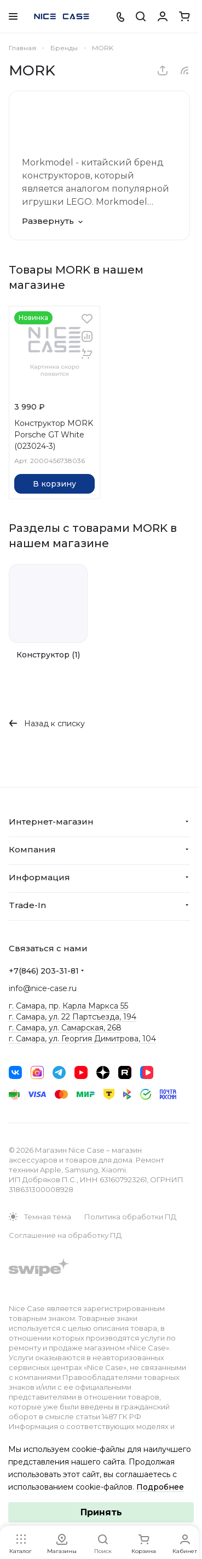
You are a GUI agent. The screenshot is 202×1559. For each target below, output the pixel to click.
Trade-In (27, 905)
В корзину (54, 484)
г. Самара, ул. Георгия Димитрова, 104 (82, 1039)
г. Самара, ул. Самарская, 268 (65, 1028)
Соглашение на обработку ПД (65, 1235)
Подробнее (160, 1487)
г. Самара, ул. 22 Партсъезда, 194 (72, 1017)
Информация (39, 877)
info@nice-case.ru (43, 988)
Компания (32, 849)
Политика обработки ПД (130, 1216)
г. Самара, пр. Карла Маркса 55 (68, 1006)
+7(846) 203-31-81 (44, 971)
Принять (101, 1512)
